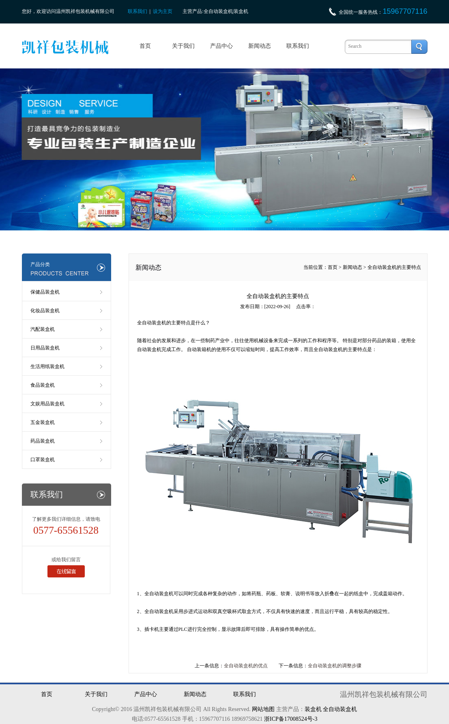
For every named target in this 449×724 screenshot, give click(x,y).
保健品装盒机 (45, 292)
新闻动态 (259, 46)
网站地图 (263, 709)
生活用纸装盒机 (47, 366)
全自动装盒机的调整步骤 (334, 666)
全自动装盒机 (151, 323)
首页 (145, 46)
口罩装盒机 (42, 459)
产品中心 (221, 46)
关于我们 (183, 46)
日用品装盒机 (45, 348)
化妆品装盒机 (45, 310)
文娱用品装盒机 (47, 404)
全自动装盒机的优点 (246, 666)
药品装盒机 (42, 441)
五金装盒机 (42, 422)
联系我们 (137, 11)
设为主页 (162, 11)
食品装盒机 (42, 385)
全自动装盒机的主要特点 (394, 267)
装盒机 (313, 709)
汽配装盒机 (42, 329)
